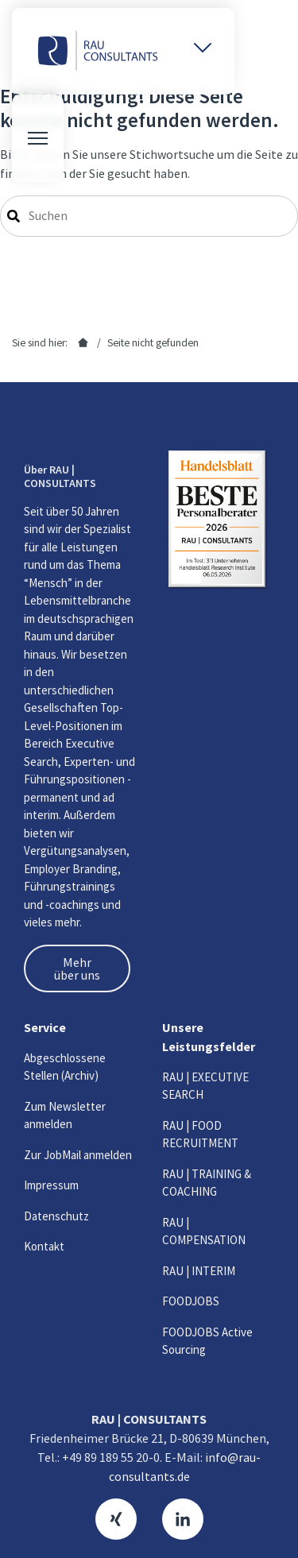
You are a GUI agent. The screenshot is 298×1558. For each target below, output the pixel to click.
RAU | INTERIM (198, 1270)
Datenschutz (56, 1216)
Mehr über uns (77, 968)
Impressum (51, 1185)
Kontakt (44, 1246)
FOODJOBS (190, 1301)
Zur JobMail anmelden (78, 1154)
